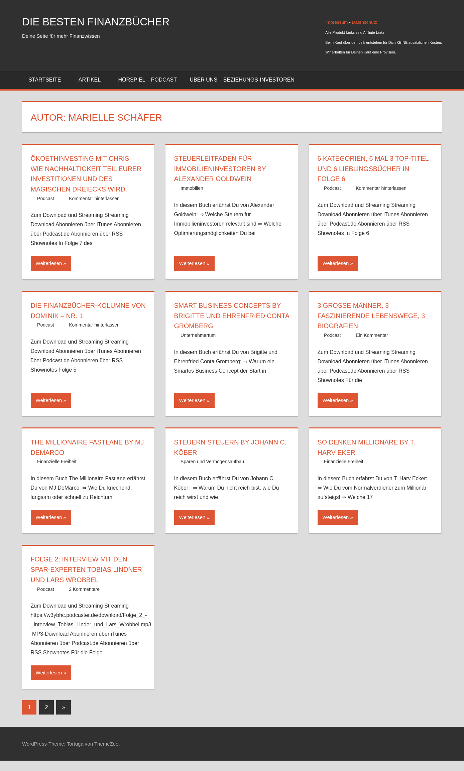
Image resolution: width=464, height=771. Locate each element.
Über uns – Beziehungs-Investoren (242, 80)
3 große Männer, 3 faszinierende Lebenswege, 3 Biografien (375, 326)
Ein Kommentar (372, 345)
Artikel (93, 80)
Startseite (48, 80)
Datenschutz (364, 22)
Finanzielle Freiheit (57, 472)
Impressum (337, 22)
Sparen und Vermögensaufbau (212, 472)
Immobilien (192, 188)
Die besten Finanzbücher (106, 21)
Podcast (45, 209)
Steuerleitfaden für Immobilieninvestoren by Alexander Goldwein (225, 168)
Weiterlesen (49, 273)
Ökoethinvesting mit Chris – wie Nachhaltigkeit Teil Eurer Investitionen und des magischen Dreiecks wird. (86, 179)
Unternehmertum (198, 345)
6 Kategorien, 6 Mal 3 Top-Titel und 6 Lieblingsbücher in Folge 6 (375, 168)
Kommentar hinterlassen (94, 209)
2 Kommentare (84, 599)
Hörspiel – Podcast (147, 80)
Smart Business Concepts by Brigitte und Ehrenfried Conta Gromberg (230, 326)
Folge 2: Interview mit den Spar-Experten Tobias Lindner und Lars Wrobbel (86, 579)
